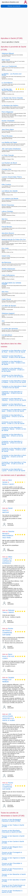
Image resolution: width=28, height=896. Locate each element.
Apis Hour (5, 291)
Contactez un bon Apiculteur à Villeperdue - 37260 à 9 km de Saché (12, 393)
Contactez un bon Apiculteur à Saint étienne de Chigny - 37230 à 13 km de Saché (14, 449)
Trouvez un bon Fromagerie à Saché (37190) (12, 853)
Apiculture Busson (8, 233)
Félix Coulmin (6, 184)
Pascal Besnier (7, 226)
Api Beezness (6, 262)
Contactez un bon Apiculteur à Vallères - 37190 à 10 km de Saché (14, 404)
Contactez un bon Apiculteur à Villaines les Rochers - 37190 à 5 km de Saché (13, 369)
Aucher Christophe (8, 120)
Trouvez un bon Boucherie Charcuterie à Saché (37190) (11, 831)
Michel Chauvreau (8, 205)
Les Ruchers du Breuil (9, 162)
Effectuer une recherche (14, 6)
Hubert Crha (6, 256)
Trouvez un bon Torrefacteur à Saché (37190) (12, 891)
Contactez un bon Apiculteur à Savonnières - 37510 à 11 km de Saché (13, 416)
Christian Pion (6, 169)
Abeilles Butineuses (8, 268)
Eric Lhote (5, 248)
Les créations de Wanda (10, 198)
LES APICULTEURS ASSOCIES (7, 716)
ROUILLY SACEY (8, 484)
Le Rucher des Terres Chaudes (7, 89)
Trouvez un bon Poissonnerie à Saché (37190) (12, 869)
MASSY (11, 612)
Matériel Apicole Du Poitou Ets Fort (14, 239)
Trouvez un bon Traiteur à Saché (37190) (13, 825)
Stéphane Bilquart (8, 53)
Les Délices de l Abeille (10, 191)
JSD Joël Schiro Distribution (11, 148)
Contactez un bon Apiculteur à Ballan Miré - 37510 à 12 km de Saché (12, 436)
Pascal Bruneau (7, 136)
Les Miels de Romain (9, 305)
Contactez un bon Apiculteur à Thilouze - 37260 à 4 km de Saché (13, 356)
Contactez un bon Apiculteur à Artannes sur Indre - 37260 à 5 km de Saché (13, 363)
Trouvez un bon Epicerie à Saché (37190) (13, 836)
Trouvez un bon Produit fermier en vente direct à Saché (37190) (13, 885)
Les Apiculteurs (7, 335)
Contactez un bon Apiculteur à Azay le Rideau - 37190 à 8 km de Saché (14, 381)
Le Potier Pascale (8, 155)
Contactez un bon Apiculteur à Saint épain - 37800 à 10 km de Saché (14, 410)
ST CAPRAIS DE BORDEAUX (7, 561)
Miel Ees (5, 219)
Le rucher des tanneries (10, 328)
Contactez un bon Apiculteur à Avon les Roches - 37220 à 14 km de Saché (14, 456)
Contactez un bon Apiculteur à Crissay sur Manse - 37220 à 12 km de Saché (14, 429)
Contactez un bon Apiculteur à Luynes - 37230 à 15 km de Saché (13, 469)
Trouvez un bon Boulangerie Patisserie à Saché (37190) (11, 820)
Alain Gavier (6, 59)
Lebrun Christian (7, 211)
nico (3, 321)
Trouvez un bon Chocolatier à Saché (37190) (12, 864)
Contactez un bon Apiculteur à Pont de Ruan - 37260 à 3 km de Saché (14, 351)
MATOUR (5, 512)
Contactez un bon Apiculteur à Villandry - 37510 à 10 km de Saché (14, 399)
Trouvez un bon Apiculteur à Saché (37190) (14, 880)
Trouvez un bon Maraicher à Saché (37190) (14, 875)
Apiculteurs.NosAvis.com (10, 2)
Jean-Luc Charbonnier (9, 66)
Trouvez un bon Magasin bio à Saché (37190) (12, 847)
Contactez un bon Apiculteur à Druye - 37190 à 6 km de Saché (12, 376)
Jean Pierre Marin (8, 129)
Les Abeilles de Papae (9, 142)
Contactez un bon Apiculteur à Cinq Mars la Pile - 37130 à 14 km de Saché (14, 463)
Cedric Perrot (6, 299)
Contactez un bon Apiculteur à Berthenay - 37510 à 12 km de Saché (12, 443)
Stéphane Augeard (8, 313)
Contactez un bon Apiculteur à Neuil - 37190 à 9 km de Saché (14, 386)
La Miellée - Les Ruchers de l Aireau (12, 74)
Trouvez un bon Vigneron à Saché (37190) (13, 858)
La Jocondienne (7, 82)
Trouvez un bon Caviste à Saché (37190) (13, 842)
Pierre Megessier (7, 112)
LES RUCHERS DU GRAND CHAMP (11, 283)
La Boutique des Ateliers (10, 105)
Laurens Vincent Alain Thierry (12, 176)
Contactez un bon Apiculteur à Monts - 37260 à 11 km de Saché (13, 422)
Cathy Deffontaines (8, 275)
